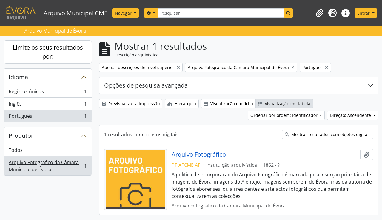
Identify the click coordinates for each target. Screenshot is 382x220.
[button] (319, 13)
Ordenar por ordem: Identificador (284, 115)
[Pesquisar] (221, 13)
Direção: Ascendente (351, 115)
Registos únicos (47, 93)
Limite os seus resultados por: (48, 51)
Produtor (21, 136)
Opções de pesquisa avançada (146, 85)
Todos (16, 150)
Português (47, 117)
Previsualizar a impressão (131, 103)
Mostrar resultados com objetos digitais (328, 134)
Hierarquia (181, 103)
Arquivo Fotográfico (199, 154)
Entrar (364, 13)
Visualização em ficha (228, 103)
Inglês (47, 105)
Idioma (18, 77)
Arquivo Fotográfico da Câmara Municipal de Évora (47, 166)
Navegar (124, 13)
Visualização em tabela (284, 103)
